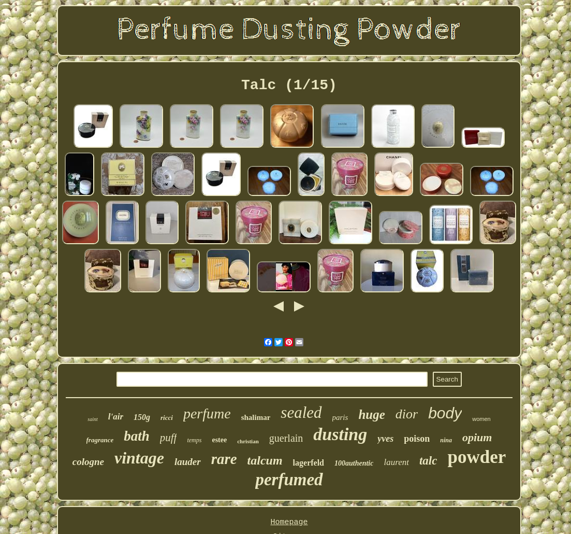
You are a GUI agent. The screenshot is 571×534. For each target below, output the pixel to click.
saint (92, 419)
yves (385, 438)
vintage (139, 457)
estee (219, 440)
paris (340, 417)
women (481, 419)
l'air (115, 416)
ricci (166, 417)
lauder (187, 461)
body (445, 412)
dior (407, 413)
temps (194, 440)
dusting (340, 434)
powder (476, 457)
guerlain (286, 438)
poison (417, 438)
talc (428, 460)
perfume (207, 413)
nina (446, 440)
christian (248, 441)
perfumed (289, 479)
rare (224, 459)
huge (371, 414)
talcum (265, 460)
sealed (301, 412)
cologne (88, 461)
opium (477, 437)
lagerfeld (308, 462)
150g (142, 417)
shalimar (256, 417)
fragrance (100, 440)
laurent (396, 462)
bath (137, 436)
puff (168, 437)
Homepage (289, 522)
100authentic (353, 463)
